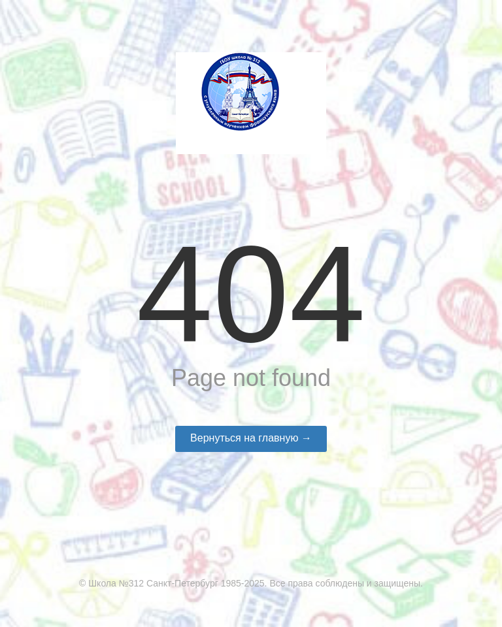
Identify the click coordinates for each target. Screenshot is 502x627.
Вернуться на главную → (251, 437)
